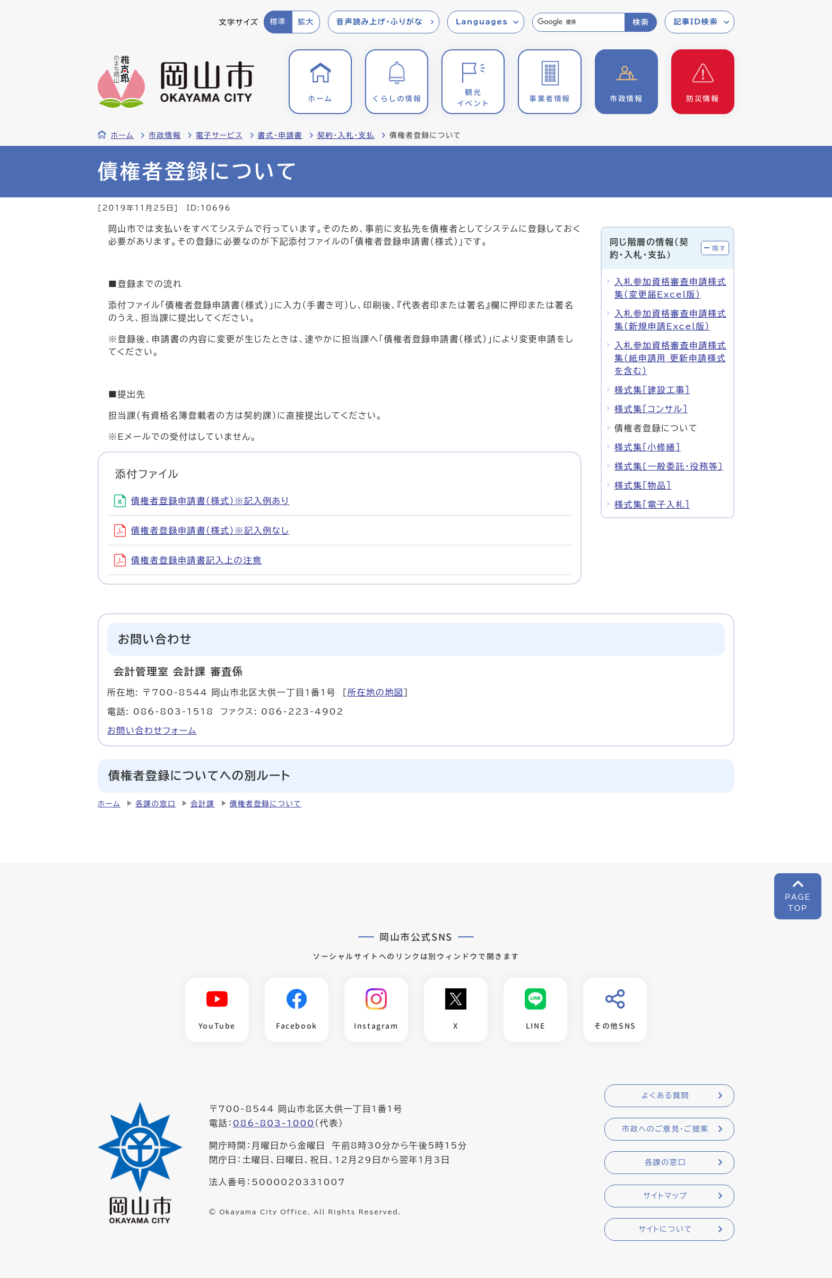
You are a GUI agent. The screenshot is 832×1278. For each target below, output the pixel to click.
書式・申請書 (280, 135)
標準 (278, 21)
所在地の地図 (376, 692)
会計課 (202, 803)
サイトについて (665, 1229)
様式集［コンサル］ (651, 409)
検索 (640, 22)
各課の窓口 (155, 803)
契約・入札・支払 (346, 135)
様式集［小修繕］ (647, 447)
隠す (719, 248)
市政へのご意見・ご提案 (665, 1129)
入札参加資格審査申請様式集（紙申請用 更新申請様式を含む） (670, 358)
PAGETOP (798, 902)
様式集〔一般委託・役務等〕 (668, 466)
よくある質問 (665, 1095)
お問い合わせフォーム (152, 730)
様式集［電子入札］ (652, 504)
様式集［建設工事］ (652, 390)
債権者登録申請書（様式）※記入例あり (202, 501)
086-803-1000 (274, 1123)
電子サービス (219, 135)
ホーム (122, 135)
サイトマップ (665, 1195)
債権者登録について (266, 803)
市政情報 (165, 135)
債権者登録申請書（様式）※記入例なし (201, 530)
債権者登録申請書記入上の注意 (188, 560)
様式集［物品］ (642, 485)
